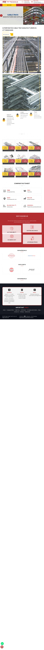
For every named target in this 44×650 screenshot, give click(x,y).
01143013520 (19, 294)
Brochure (9, 5)
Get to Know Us (8, 34)
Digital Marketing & (22, 317)
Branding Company (29, 317)
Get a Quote (4, 148)
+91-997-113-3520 (22, 298)
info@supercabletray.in (34, 294)
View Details (11, 148)
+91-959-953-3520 (27, 2)
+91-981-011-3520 (21, 295)
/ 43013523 (24, 294)
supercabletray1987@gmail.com (38, 2)
